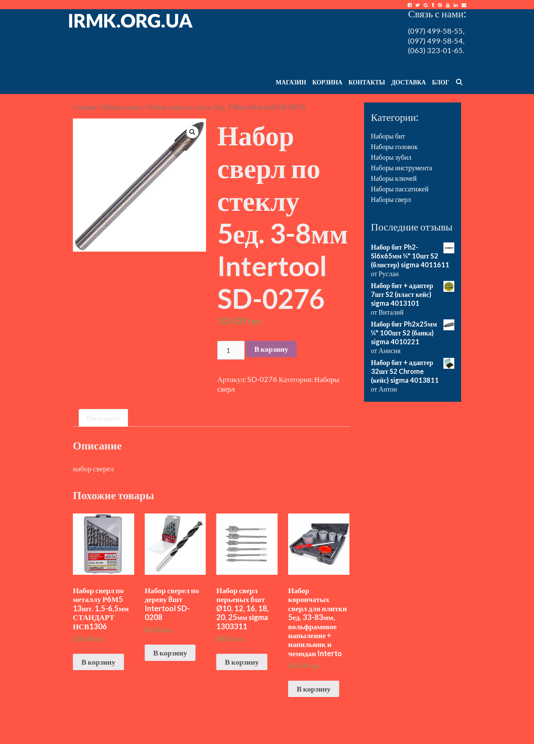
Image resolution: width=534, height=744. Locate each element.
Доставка (408, 82)
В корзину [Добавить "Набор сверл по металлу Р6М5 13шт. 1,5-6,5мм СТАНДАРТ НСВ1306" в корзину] (98, 661)
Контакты (366, 82)
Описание (103, 417)
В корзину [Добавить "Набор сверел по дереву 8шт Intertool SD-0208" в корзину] (170, 652)
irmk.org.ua (130, 20)
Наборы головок (394, 146)
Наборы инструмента (401, 167)
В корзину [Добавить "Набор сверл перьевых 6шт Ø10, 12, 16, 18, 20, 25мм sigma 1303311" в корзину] (242, 661)
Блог (440, 82)
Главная (84, 107)
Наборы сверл (121, 107)
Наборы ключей (394, 178)
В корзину (271, 348)
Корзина (327, 82)
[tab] (103, 418)
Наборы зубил (391, 157)
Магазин (291, 82)
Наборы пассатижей (399, 189)
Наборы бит (388, 136)
